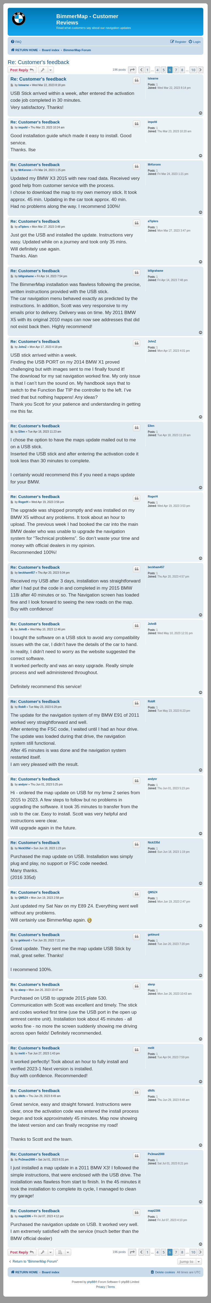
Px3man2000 (156, 1154)
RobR (151, 701)
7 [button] (176, 69)
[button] (132, 70)
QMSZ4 (152, 892)
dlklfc (151, 1090)
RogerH (153, 496)
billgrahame (155, 270)
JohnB (152, 623)
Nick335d (154, 842)
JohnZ (152, 341)
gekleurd (153, 934)
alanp (151, 984)
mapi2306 (154, 1210)
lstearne (153, 78)
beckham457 (156, 567)
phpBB (91, 1281)
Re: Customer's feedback (38, 62)
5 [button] (164, 69)
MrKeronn (154, 164)
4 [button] (158, 69)
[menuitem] (15, 42)
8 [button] (182, 69)
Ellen (151, 425)
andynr (152, 778)
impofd (152, 121)
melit (151, 1047)
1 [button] (147, 69)
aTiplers (153, 221)
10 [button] (193, 69)
